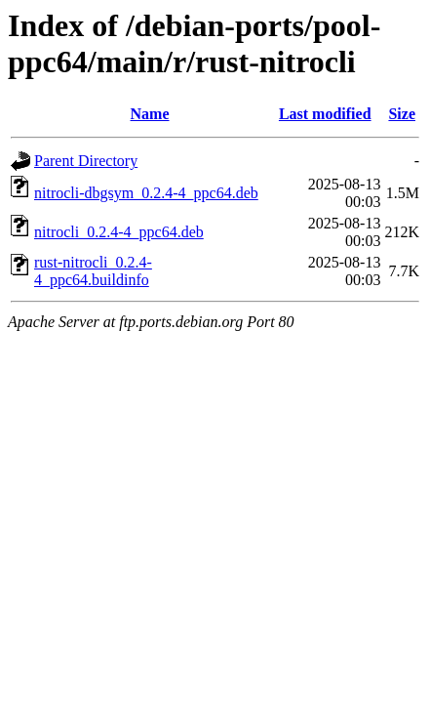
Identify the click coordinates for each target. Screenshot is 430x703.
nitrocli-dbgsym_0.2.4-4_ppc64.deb (146, 193)
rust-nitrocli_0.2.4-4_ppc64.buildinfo (93, 271)
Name (150, 113)
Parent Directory (85, 160)
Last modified (325, 113)
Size (401, 113)
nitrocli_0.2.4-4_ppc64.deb (119, 232)
